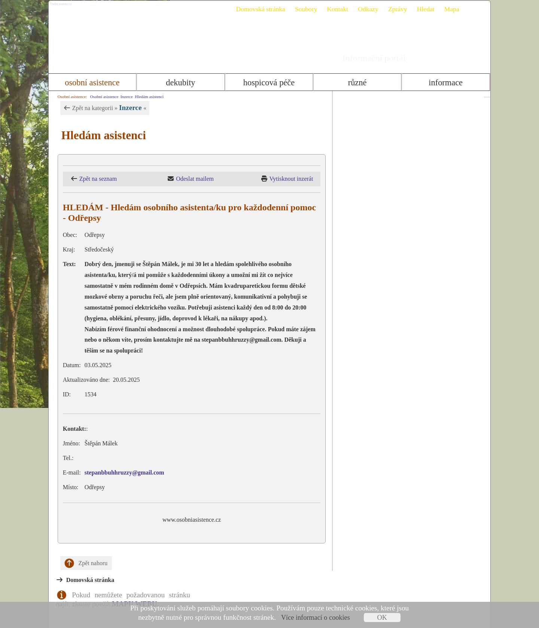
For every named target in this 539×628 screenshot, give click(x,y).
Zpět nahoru (83, 563)
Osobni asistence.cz (88, 7)
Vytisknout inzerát (302, 179)
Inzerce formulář (419, 499)
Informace (448, 82)
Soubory (303, 9)
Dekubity (179, 82)
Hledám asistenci (146, 96)
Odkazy (365, 9)
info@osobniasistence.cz (390, 395)
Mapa (448, 9)
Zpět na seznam (94, 179)
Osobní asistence (89, 82)
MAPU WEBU (430, 124)
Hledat (422, 9)
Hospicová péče (269, 82)
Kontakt (334, 9)
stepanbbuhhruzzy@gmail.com (121, 472)
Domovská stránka (257, 9)
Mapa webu (458, 589)
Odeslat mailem (198, 179)
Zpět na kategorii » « (101, 108)
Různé (358, 82)
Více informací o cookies (315, 617)
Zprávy (394, 9)
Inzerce (123, 96)
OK (382, 617)
